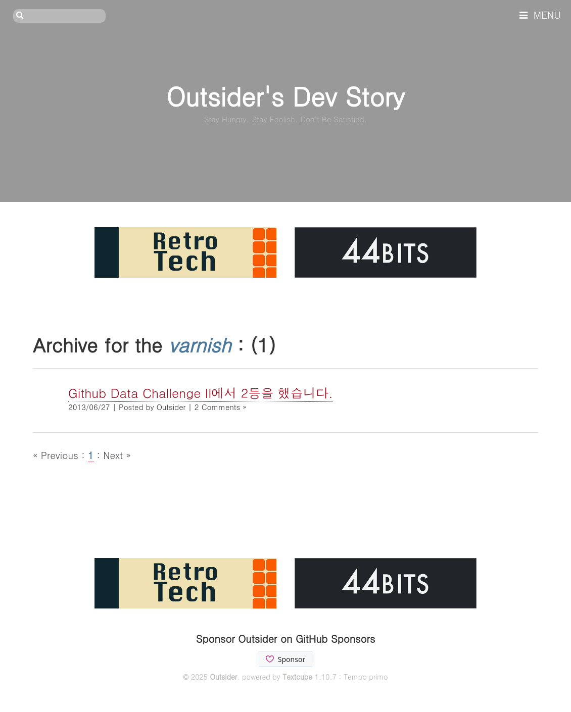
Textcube (297, 677)
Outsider (223, 677)
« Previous (57, 455)
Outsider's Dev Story (285, 96)
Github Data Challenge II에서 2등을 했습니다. (200, 392)
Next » (117, 455)
